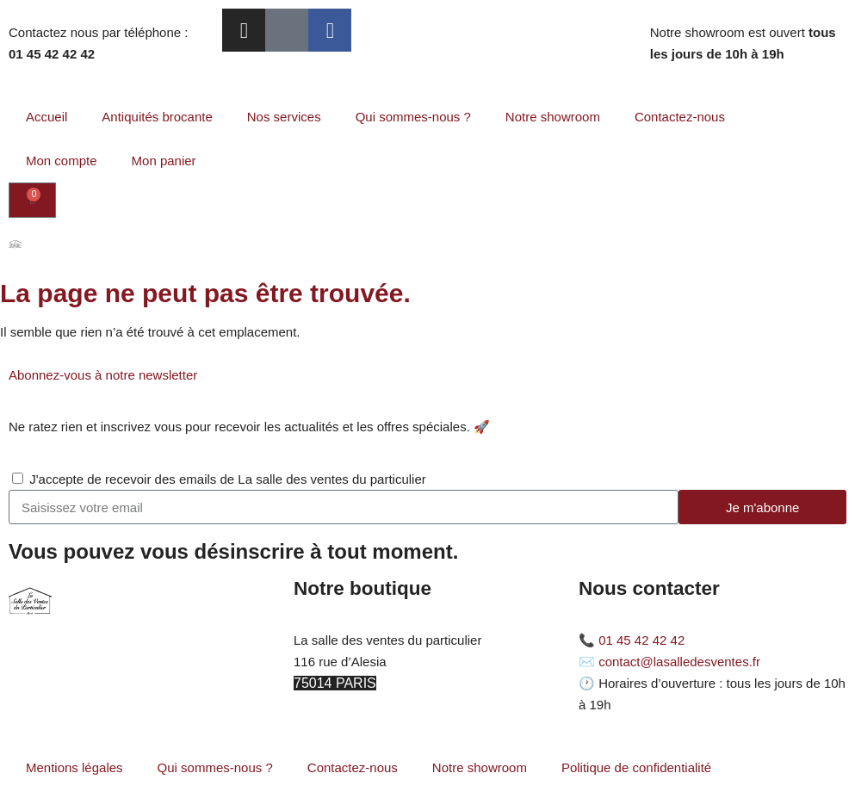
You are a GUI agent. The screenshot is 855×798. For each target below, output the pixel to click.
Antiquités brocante (157, 116)
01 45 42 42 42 (641, 640)
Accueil (46, 116)
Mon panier (164, 160)
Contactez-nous (680, 116)
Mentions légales (74, 767)
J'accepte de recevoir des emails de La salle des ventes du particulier (227, 479)
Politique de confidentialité (636, 767)
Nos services (284, 116)
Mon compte (61, 160)
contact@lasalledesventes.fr (679, 661)
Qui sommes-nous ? (413, 116)
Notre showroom (552, 116)
